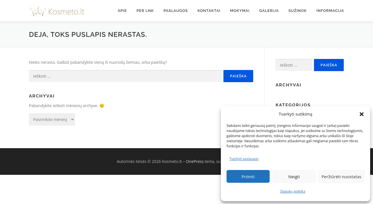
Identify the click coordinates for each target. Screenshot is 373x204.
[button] (361, 114)
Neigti (294, 176)
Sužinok (297, 10)
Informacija (330, 10)
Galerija (269, 10)
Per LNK (145, 10)
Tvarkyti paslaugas (244, 158)
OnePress (195, 161)
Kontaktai (209, 10)
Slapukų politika (292, 191)
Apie (122, 10)
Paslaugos (176, 10)
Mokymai (240, 10)
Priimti (248, 176)
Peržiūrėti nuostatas (341, 176)
